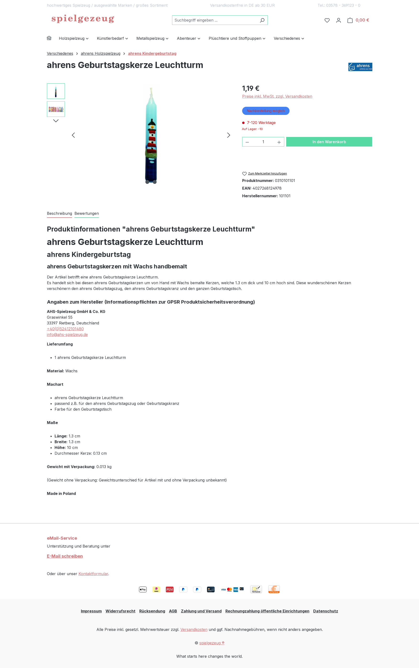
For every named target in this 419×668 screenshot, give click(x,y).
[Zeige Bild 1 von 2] (147, 182)
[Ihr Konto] (338, 20)
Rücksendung (152, 611)
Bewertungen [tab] (86, 213)
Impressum (91, 611)
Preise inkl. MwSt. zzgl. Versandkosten (277, 96)
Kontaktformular (93, 573)
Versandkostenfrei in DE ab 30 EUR (242, 5)
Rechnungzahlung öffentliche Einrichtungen (267, 611)
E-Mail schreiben (65, 556)
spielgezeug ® (211, 642)
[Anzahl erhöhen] (279, 142)
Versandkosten (193, 629)
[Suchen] (262, 20)
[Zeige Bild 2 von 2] (154, 182)
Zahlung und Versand (201, 611)
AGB (173, 611)
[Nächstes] (228, 135)
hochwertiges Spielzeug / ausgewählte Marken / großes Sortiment (107, 5)
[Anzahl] (263, 142)
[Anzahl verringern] (247, 142)
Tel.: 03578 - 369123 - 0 (339, 5)
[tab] (59, 213)
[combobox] (214, 20)
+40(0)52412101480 (65, 328)
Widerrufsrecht (120, 611)
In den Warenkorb (329, 141)
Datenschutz (325, 611)
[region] (140, 134)
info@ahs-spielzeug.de (67, 334)
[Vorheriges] (73, 135)
